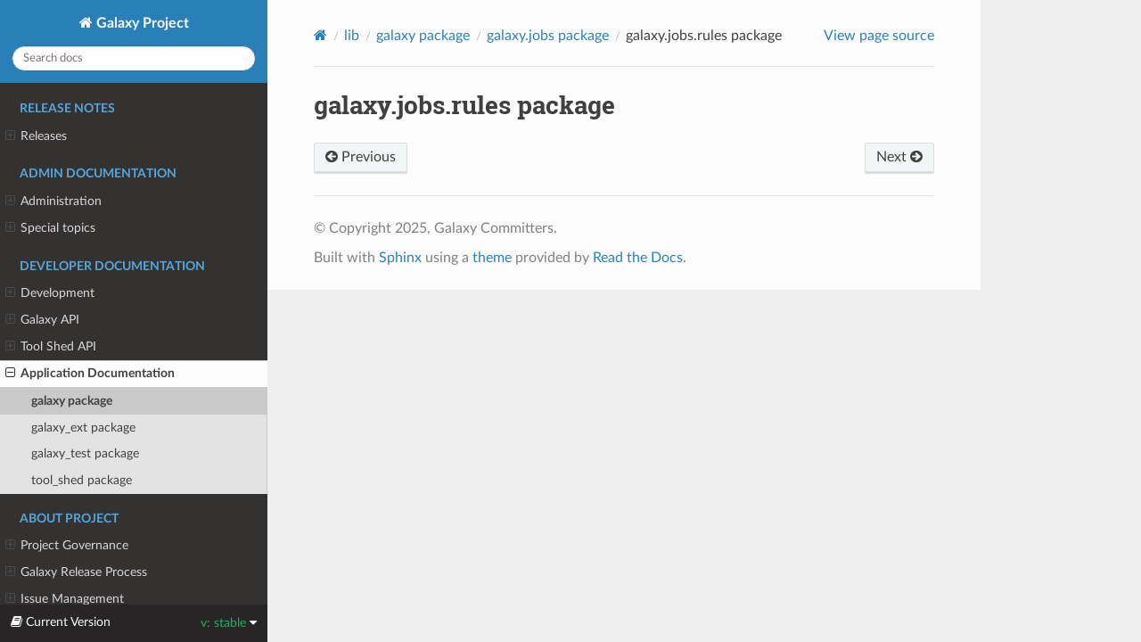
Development (49, 293)
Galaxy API (42, 320)
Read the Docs (638, 258)
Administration (53, 201)
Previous (360, 157)
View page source (879, 36)
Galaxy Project (141, 23)
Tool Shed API (50, 347)
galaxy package (71, 400)
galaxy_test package (85, 453)
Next (899, 157)
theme (492, 258)
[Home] (320, 35)
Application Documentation (90, 374)
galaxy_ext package (83, 427)
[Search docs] (134, 58)
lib (351, 36)
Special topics (50, 228)
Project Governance (66, 546)
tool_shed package (81, 480)
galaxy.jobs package (548, 36)
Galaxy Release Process (76, 572)
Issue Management (64, 599)
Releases (36, 136)
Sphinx (400, 258)
